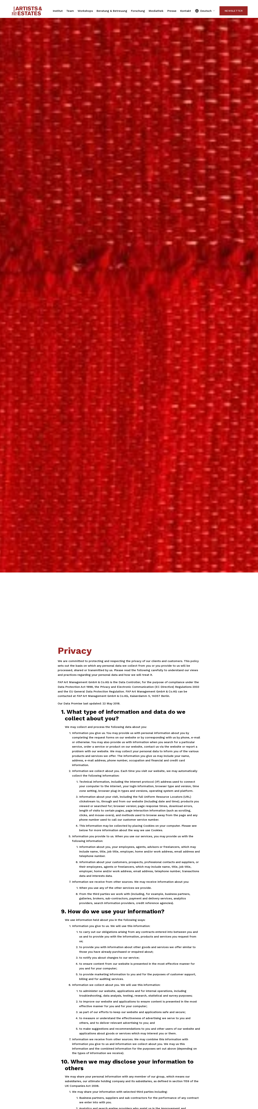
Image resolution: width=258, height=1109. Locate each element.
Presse (171, 11)
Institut (58, 11)
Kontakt (185, 11)
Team (70, 11)
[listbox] (205, 10)
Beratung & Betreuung (111, 11)
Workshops (85, 11)
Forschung (138, 11)
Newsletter (234, 10)
